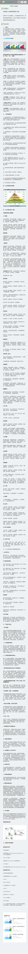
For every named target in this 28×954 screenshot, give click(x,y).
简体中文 (12, 6)
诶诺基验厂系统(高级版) (18, 934)
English (16, 6)
